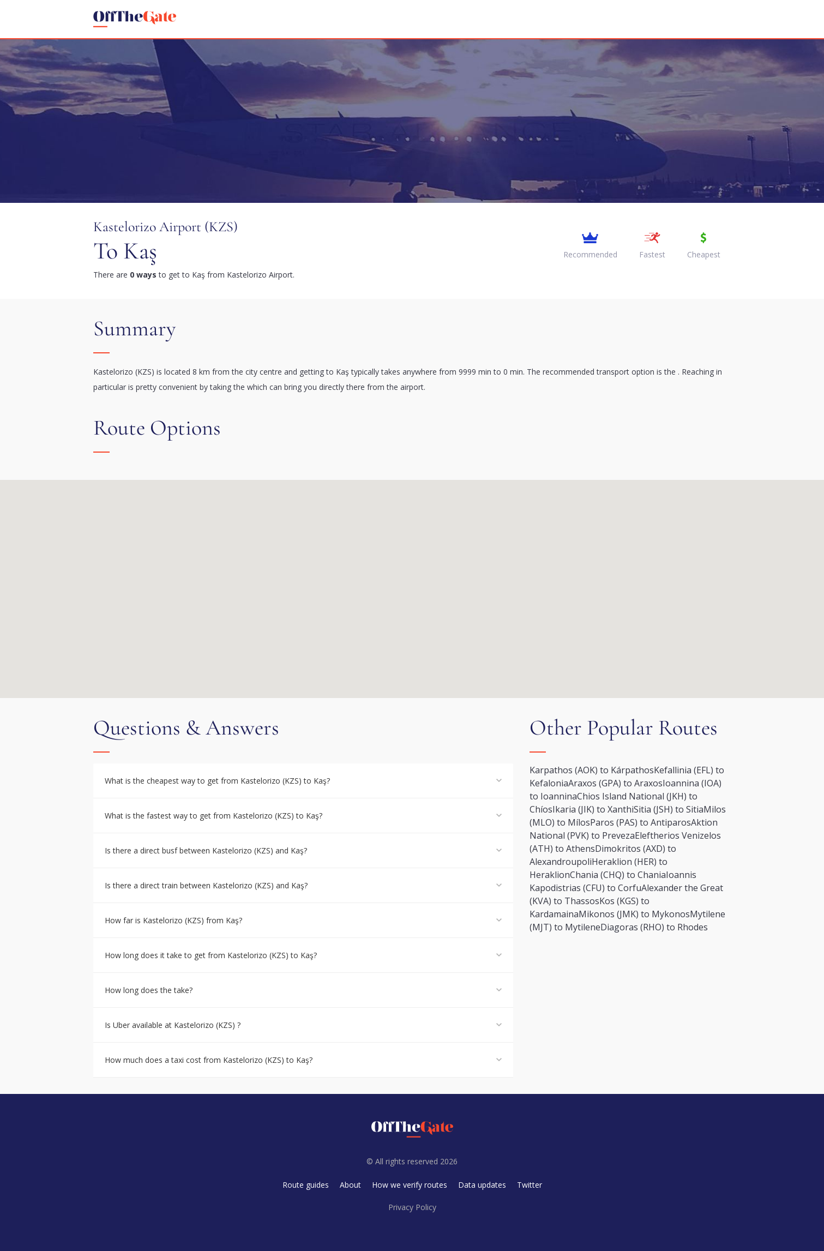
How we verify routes (409, 1185)
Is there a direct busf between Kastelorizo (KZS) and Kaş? (206, 850)
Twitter (529, 1185)
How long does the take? (149, 990)
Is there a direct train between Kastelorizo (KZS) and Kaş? (206, 885)
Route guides (305, 1185)
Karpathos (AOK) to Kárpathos (592, 770)
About (350, 1185)
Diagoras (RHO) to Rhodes (654, 927)
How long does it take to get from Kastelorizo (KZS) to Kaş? (211, 955)
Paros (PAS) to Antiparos (640, 822)
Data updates (482, 1185)
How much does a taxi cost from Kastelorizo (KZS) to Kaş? (208, 1060)
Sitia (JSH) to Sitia (668, 809)
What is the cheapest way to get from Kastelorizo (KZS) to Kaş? (217, 780)
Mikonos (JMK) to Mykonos (634, 914)
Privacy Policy (412, 1207)
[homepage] (134, 19)
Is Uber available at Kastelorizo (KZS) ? (172, 1025)
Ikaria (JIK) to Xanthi (593, 809)
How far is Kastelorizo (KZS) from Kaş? (173, 920)
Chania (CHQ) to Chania (618, 875)
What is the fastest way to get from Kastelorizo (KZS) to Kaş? (213, 815)
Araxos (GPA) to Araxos (615, 783)
